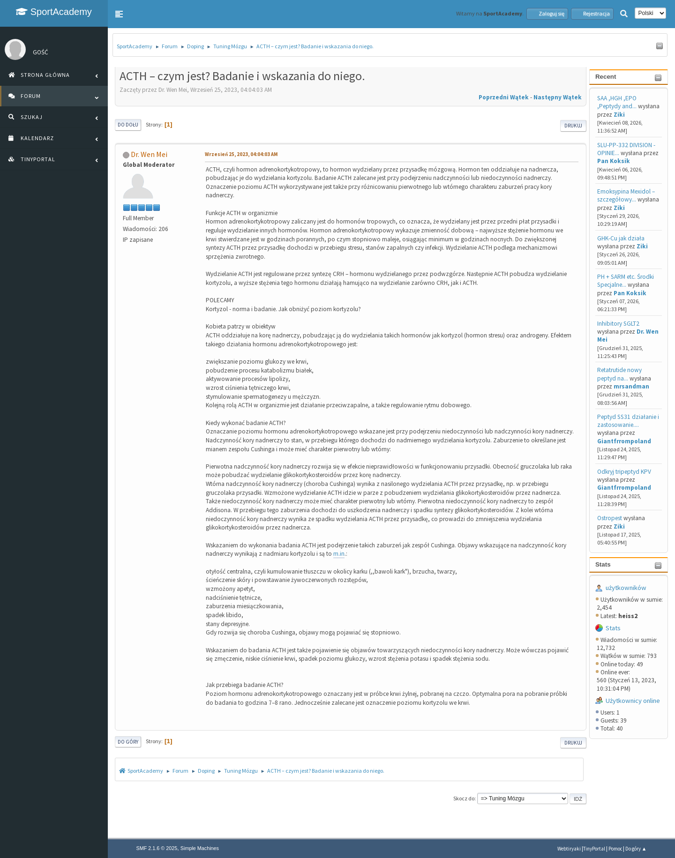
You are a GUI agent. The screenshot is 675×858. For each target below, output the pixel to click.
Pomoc (615, 848)
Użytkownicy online (633, 700)
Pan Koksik (613, 161)
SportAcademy (54, 12)
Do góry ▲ (636, 848)
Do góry (128, 742)
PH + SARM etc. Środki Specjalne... (625, 281)
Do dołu (128, 124)
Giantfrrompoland (624, 441)
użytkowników (626, 587)
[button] (119, 14)
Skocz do (463, 798)
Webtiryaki (569, 848)
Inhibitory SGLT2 (618, 324)
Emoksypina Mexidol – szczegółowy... (626, 195)
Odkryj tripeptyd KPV (624, 472)
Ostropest (609, 518)
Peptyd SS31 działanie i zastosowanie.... (628, 421)
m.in (339, 554)
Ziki (619, 115)
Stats (603, 564)
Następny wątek (557, 97)
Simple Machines (199, 848)
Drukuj (573, 125)
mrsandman (631, 386)
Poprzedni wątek (504, 97)
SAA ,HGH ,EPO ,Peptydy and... (617, 102)
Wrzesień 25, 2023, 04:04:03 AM (241, 154)
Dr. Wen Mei (149, 154)
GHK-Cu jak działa (621, 238)
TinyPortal (594, 848)
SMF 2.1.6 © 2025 (157, 848)
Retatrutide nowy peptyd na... (619, 374)
